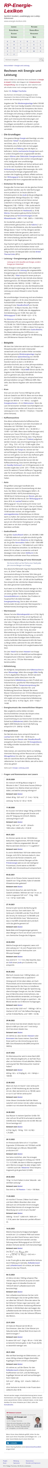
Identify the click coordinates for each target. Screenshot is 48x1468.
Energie (23, 138)
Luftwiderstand (16, 1265)
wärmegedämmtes (11, 514)
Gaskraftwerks (36, 329)
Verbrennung (9, 169)
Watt (18, 275)
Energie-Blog (34, 30)
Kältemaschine (36, 670)
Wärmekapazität (23, 614)
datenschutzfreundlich (33, 1447)
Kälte (36, 672)
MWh (27, 370)
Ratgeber (34, 27)
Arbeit (16, 141)
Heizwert (27, 652)
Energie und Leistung (22, 66)
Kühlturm (29, 553)
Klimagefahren (9, 756)
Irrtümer (14, 37)
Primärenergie (11, 863)
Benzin (31, 496)
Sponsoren (16, 1463)
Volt (10, 962)
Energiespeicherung (12, 601)
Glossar (14, 33)
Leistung (23, 270)
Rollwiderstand (34, 1263)
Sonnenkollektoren (11, 596)
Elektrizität (24, 156)
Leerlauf (18, 501)
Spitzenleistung (24, 357)
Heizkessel (27, 210)
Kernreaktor (20, 542)
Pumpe (20, 450)
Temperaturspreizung (27, 685)
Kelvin (30, 439)
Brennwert (10, 1038)
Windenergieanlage (25, 103)
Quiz (34, 37)
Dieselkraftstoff (23, 305)
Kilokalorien (18, 721)
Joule (25, 195)
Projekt (5, 1461)
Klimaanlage (13, 672)
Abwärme (24, 540)
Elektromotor (28, 403)
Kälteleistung (21, 680)
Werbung (16, 1461)
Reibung (20, 148)
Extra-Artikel (13, 30)
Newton (22, 1189)
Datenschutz (30, 1461)
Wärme (13, 156)
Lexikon (13, 27)
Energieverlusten (10, 403)
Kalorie (34, 225)
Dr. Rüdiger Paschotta (17, 91)
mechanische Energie (26, 151)
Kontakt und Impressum (33, 1463)
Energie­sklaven (36, 742)
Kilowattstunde (10, 218)
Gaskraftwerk (18, 535)
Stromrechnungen (25, 216)
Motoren (10, 319)
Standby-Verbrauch (14, 465)
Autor (20, 794)
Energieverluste (35, 156)
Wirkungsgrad (12, 177)
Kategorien (34, 33)
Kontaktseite (8, 1405)
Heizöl (13, 652)
